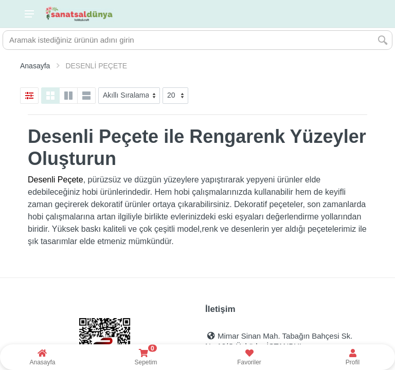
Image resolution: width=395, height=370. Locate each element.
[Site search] (188, 40)
